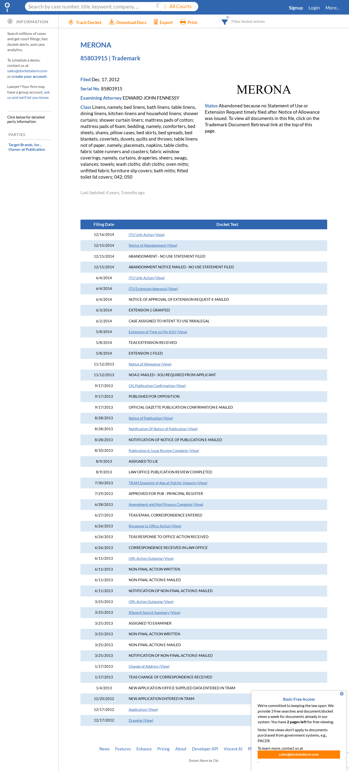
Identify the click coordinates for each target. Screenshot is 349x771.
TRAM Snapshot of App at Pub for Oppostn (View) (168, 483)
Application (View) (143, 709)
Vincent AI (233, 749)
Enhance (144, 749)
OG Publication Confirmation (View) (157, 386)
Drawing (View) (141, 720)
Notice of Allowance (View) (150, 364)
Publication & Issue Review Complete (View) (164, 451)
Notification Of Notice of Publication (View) (163, 429)
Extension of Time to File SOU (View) (158, 332)
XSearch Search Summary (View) (155, 613)
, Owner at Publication (26, 146)
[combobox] (224, 21)
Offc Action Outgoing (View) (151, 558)
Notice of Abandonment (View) (153, 245)
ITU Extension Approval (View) (153, 289)
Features (123, 749)
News (104, 749)
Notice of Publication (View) (151, 418)
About (180, 749)
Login (314, 7)
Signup (296, 7)
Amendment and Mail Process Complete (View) (166, 504)
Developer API (205, 749)
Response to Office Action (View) (155, 526)
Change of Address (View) (149, 666)
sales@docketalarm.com (27, 70)
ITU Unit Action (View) (147, 235)
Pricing (163, 749)
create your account (29, 76)
